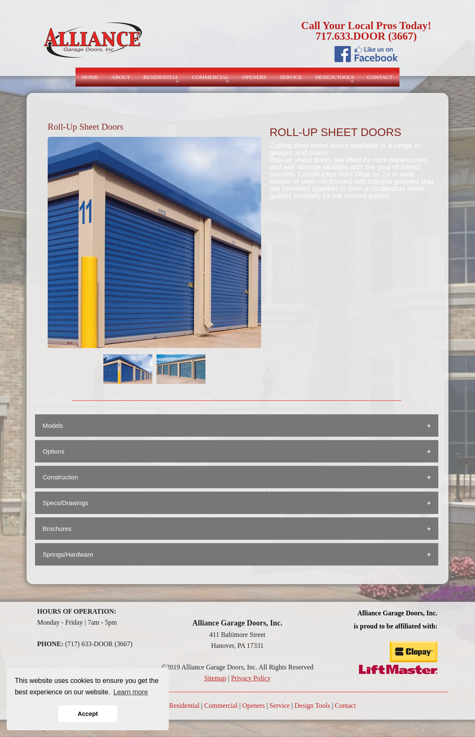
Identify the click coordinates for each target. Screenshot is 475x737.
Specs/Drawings (65, 502)
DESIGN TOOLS (334, 77)
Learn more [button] (130, 692)
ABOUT (120, 77)
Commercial (221, 705)
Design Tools (312, 705)
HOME (90, 77)
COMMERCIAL (210, 77)
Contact (345, 705)
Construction (60, 477)
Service (280, 705)
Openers (253, 705)
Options (54, 451)
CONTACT (379, 77)
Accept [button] (88, 713)
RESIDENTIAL (161, 77)
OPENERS (254, 77)
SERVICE (291, 77)
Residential (184, 705)
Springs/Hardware (68, 554)
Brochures (57, 528)
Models (53, 425)
